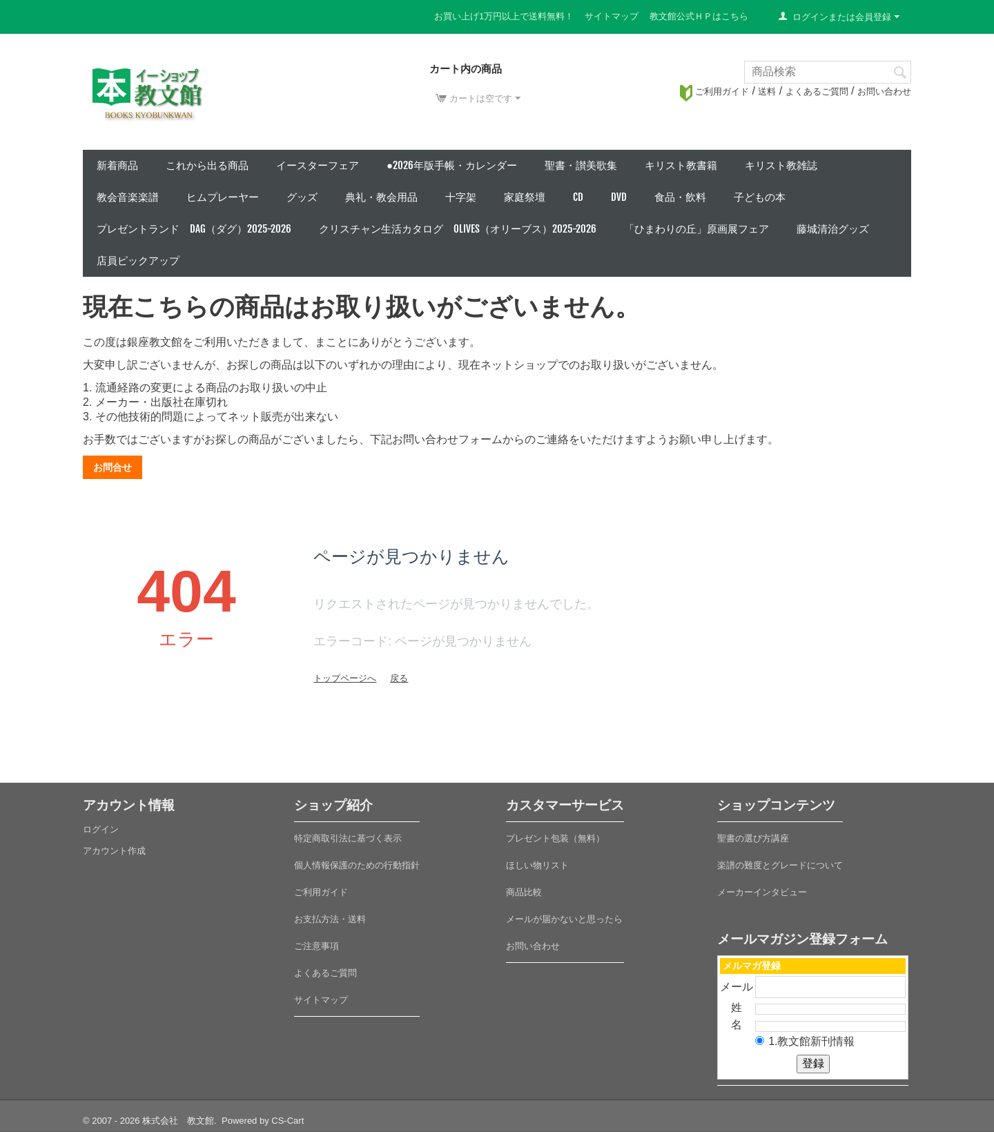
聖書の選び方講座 (753, 838)
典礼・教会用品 (381, 197)
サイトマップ (612, 16)
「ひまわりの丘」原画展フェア (696, 228)
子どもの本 (760, 197)
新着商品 (117, 165)
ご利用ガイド (714, 91)
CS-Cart (287, 1120)
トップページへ (344, 678)
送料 (767, 91)
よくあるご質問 (817, 91)
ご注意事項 (316, 946)
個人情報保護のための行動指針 (357, 865)
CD (578, 197)
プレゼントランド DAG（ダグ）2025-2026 (194, 228)
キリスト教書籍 (681, 165)
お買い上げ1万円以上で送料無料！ (504, 16)
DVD (619, 197)
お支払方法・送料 (330, 919)
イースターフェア (317, 165)
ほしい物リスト (537, 865)
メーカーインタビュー (762, 892)
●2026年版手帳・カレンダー (452, 165)
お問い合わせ (884, 91)
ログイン (101, 829)
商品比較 (524, 892)
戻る (399, 678)
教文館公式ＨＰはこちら (699, 16)
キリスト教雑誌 (781, 165)
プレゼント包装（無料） (555, 838)
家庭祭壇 (524, 197)
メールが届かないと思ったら (564, 919)
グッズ (302, 197)
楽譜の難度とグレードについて (780, 865)
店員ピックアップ (138, 260)
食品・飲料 (680, 197)
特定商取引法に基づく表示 (348, 838)
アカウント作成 (114, 851)
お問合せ (112, 467)
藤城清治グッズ (833, 228)
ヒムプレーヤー (222, 197)
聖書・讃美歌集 (581, 165)
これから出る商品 (207, 165)
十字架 (460, 197)
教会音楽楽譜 (128, 197)
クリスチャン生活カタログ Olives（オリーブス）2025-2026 (457, 228)
